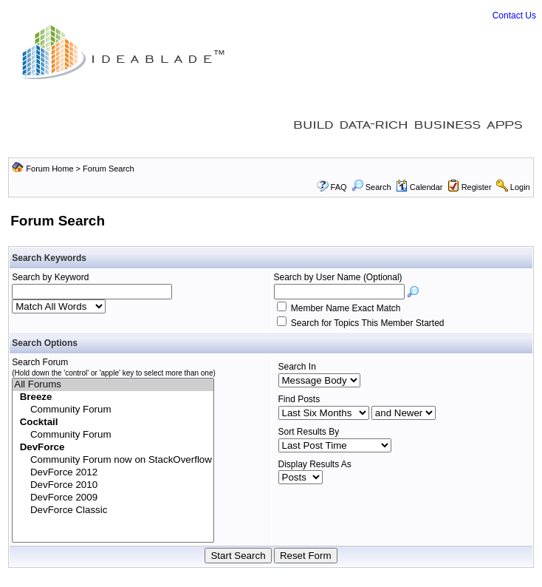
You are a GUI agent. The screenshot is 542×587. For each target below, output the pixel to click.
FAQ (339, 187)
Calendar (419, 187)
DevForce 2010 (113, 485)
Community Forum (113, 410)
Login (520, 187)
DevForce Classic (113, 510)
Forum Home (49, 168)
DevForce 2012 (113, 472)
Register (477, 187)
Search (371, 187)
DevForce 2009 (113, 498)
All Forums (113, 385)
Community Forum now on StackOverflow (113, 460)
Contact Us (514, 15)
